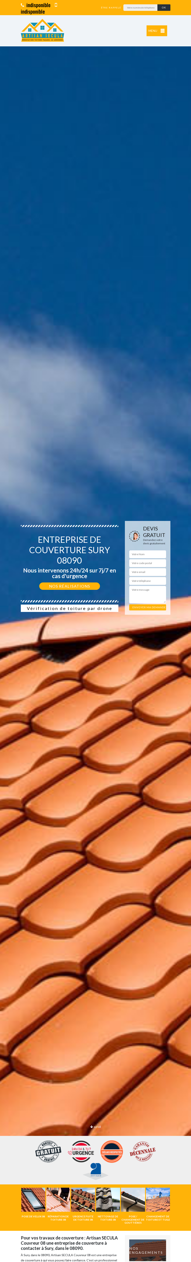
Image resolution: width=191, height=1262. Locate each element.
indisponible (36, 5)
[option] (95, 631)
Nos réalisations (69, 586)
